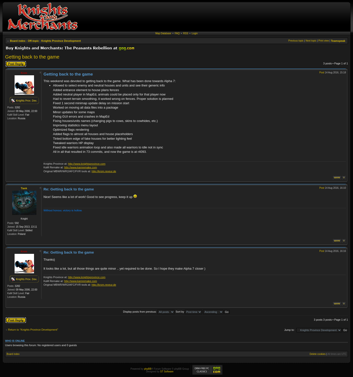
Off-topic (33, 40)
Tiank (24, 188)
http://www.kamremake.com (80, 167)
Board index (18, 40)
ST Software (166, 371)
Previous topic (296, 40)
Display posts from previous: (148, 311)
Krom (24, 73)
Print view (323, 40)
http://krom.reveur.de (104, 171)
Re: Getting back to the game (68, 189)
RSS (185, 33)
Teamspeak (338, 40)
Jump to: (289, 329)
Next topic (311, 40)
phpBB (147, 369)
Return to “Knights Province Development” (33, 329)
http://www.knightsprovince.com (86, 163)
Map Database (163, 33)
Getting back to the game (32, 57)
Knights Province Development (61, 40)
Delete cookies (318, 354)
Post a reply (15, 64)
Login (195, 33)
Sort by (189, 311)
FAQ (177, 33)
